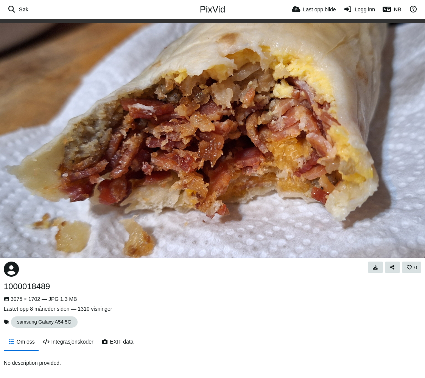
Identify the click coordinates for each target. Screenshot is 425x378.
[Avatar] (11, 269)
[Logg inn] (359, 9)
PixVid (213, 9)
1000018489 (27, 286)
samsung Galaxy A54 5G (44, 322)
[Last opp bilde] (314, 9)
